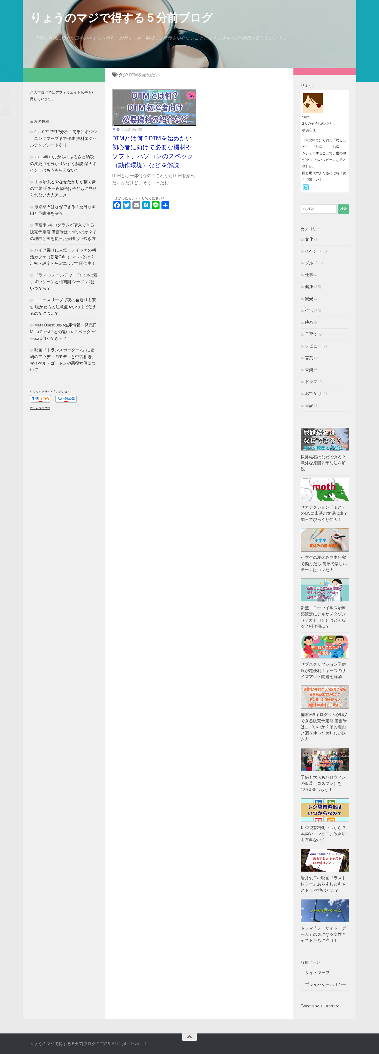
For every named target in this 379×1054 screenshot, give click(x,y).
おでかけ (313, 393)
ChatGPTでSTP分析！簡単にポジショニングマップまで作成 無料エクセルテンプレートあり (63, 138)
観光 (309, 298)
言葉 (309, 357)
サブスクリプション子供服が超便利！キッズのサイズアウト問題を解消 (323, 670)
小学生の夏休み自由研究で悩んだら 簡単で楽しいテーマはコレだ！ (324, 563)
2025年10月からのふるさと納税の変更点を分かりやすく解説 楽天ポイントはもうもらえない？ (63, 163)
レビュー (313, 346)
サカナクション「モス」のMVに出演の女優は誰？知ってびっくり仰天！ (324, 513)
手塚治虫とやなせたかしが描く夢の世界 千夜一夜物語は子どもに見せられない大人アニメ (63, 188)
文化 (309, 239)
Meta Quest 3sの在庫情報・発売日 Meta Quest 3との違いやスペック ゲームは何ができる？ (63, 332)
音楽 (116, 129)
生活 (309, 310)
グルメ (311, 262)
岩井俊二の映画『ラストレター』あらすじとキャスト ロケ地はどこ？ (323, 884)
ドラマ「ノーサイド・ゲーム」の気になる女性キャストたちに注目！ (323, 934)
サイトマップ (317, 972)
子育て (311, 334)
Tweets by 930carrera (320, 1005)
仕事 (309, 274)
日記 (309, 405)
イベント (313, 251)
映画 (309, 322)
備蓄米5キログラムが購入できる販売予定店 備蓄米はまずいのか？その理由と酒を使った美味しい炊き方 (63, 232)
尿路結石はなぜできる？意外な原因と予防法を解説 (323, 463)
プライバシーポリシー (325, 984)
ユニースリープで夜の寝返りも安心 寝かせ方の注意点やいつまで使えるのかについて (63, 306)
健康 (309, 286)
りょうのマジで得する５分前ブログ (121, 18)
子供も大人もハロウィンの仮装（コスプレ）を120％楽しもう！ (323, 783)
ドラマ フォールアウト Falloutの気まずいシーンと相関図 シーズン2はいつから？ (63, 282)
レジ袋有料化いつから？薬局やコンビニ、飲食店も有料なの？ (323, 833)
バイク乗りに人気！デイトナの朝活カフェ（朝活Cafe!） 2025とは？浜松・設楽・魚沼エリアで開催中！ (63, 257)
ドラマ (311, 381)
